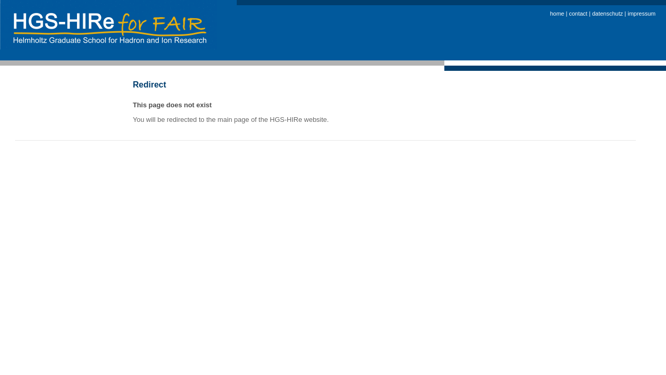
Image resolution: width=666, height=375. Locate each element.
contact (579, 13)
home (558, 13)
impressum (641, 13)
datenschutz (608, 13)
